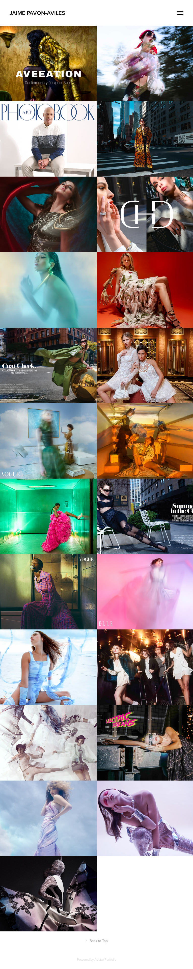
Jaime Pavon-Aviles (37, 13)
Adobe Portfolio (105, 959)
